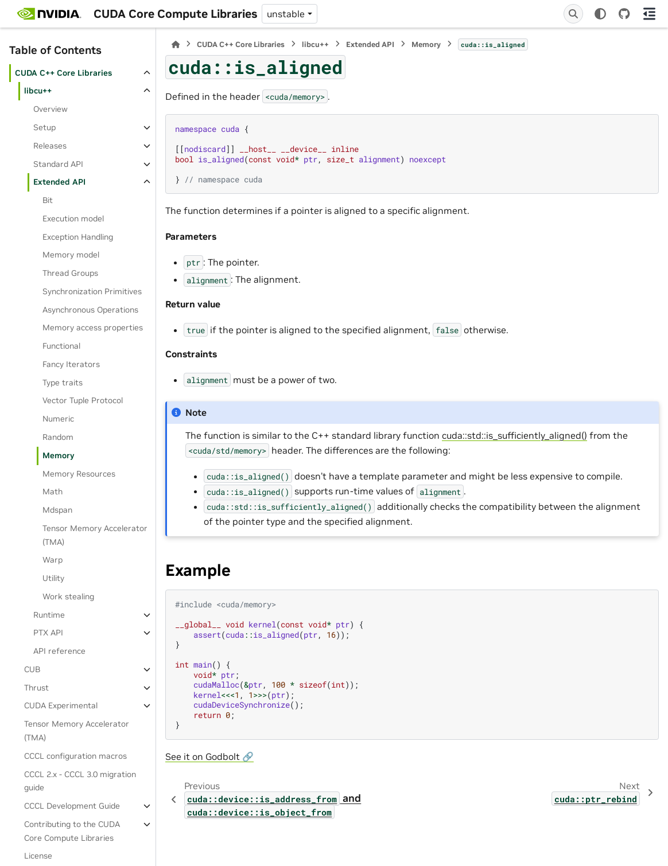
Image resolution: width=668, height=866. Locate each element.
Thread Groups (70, 273)
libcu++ (38, 90)
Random (57, 437)
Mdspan (57, 510)
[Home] (176, 44)
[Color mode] (600, 14)
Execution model (73, 218)
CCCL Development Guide (72, 806)
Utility (53, 578)
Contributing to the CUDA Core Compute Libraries (72, 831)
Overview (50, 109)
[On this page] (649, 14)
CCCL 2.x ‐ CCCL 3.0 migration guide (80, 781)
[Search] (573, 14)
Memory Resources (78, 474)
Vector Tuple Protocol (82, 400)
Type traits (62, 382)
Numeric (58, 419)
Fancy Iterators (71, 364)
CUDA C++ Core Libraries (63, 73)
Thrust (36, 687)
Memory (58, 455)
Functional (61, 346)
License (38, 856)
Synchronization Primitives (92, 291)
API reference (59, 651)
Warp (52, 560)
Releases (50, 146)
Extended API (59, 182)
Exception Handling (77, 237)
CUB (32, 669)
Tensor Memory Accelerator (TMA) (94, 535)
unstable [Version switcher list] (286, 13)
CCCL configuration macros (75, 756)
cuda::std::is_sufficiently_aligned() (514, 435)
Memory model (70, 254)
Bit (47, 200)
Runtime (49, 615)
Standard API (58, 164)
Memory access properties (92, 327)
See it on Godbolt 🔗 (209, 756)
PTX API (48, 632)
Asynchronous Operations (90, 310)
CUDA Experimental (61, 705)
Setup (44, 127)
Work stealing (68, 596)
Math (52, 491)
